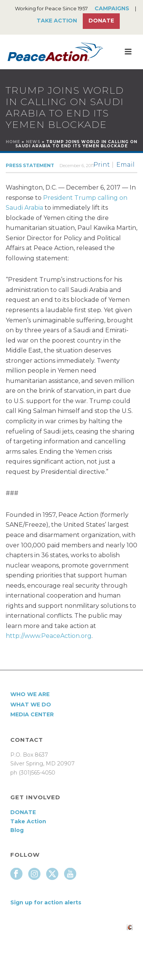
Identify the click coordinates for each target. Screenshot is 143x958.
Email (125, 165)
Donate (101, 20)
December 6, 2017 (77, 165)
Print (101, 165)
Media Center (32, 714)
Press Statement (30, 165)
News (33, 141)
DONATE (23, 812)
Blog (17, 830)
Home (13, 141)
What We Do (30, 704)
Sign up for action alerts (45, 902)
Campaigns (112, 8)
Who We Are (30, 694)
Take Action (57, 20)
